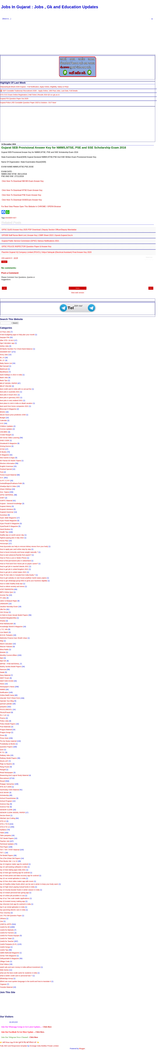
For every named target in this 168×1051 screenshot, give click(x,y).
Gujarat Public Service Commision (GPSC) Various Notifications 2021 (30, 241)
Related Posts (149, 257)
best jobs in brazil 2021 (8, 395)
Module (2, 652)
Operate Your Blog (7, 701)
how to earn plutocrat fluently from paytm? (15, 555)
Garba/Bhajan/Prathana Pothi (11, 483)
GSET (2, 498)
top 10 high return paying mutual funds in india (17, 887)
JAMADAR (4, 604)
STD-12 (3, 821)
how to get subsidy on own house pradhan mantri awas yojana (23, 578)
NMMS (2, 689)
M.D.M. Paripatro (6, 635)
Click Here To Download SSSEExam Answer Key (22, 200)
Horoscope (4, 543)
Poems (2, 718)
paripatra (3, 707)
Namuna (3, 669)
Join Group (4, 612)
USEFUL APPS (5, 924)
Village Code (4, 961)
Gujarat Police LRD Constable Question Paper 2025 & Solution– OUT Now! (28, 103)
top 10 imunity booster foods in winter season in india (19, 890)
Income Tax (4, 595)
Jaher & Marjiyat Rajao (8, 601)
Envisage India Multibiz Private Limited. (44, 1046)
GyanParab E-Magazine (9, 526)
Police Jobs (4, 721)
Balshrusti (3, 369)
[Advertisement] (78, 37)
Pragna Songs (5, 732)
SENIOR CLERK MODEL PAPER (12, 812)
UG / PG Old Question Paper (11, 915)
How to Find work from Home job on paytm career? (19, 564)
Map (1, 641)
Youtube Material (6, 987)
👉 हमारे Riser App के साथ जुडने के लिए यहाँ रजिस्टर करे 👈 (19, 1042)
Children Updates (6, 426)
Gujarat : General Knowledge (11, 503)
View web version (77, 293)
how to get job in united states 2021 (13, 572)
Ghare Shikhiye (5, 489)
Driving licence (5, 446)
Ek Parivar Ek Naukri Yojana (10, 461)
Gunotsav (3, 515)
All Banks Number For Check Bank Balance (16, 349)
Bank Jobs (4, 377)
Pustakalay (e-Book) (7, 744)
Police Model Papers (7, 724)
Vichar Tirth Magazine (8, 956)
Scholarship (4, 795)
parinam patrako (6, 704)
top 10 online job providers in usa (12, 895)
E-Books (3, 452)
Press (2, 735)
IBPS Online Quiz (6, 592)
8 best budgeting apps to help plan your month (17, 335)
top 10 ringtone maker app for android (14, 864)
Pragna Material (6, 730)
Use (1, 921)
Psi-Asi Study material (8, 741)
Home (77, 288)
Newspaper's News (7, 687)
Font (1, 472)
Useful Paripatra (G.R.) (8, 944)
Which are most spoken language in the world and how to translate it (25, 981)
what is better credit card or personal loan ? (16, 976)
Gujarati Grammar (6, 512)
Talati (2, 833)
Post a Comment (10, 273)
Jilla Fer (3, 609)
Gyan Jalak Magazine (8, 518)
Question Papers (6, 747)
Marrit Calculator (6, 644)
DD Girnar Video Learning (9, 438)
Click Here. (39, 1032)
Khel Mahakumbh (6, 624)
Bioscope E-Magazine (8, 409)
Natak (2, 672)
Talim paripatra (5, 835)
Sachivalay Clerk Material (9, 790)
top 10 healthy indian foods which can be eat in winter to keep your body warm (29, 884)
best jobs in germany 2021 (10, 397)
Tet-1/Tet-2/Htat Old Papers (10, 858)
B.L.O (2, 357)
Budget (2, 418)
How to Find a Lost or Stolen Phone (13, 558)
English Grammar (6, 466)
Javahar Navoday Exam (9, 606)
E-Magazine (4, 455)
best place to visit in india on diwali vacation (16, 403)
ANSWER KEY (10, 218)
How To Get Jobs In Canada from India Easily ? (17, 575)
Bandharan (4, 372)
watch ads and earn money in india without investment (20, 967)
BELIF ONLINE (5, 386)
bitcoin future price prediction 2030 (13, 415)
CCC (2, 423)
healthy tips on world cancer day (12, 535)
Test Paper (4, 847)
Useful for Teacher (7, 941)
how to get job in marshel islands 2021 (14, 566)
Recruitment (4, 778)
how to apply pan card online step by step (15, 549)
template (24, 1046)
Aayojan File (4, 337)
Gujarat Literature (6, 509)
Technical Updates (7, 844)
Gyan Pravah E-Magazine (9, 523)
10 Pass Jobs (5, 332)
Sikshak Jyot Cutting (7, 818)
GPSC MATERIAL (7, 495)
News (2, 684)
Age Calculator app (7, 343)
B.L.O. (2, 360)
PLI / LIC (3, 715)
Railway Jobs (5, 755)
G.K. (1, 478)
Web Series (4, 970)
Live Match (4, 632)
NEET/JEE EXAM (6, 681)
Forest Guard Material (8, 475)
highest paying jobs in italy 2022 (12, 538)
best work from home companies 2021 (14, 406)
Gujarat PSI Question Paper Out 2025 (14, 99)
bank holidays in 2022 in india (11, 375)
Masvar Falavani (6, 646)
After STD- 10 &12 (7, 340)
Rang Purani (4, 767)
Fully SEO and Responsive (10, 1046)
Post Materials (5, 727)
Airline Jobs (4, 346)
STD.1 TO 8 (4, 824)
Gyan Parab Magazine (8, 521)
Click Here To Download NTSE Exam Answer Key (22, 190)
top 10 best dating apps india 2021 (13, 870)
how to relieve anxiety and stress (12, 586)
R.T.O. (2, 752)
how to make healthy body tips (11, 584)
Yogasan (3, 984)
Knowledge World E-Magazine (11, 626)
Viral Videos (4, 964)
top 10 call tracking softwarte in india (13, 867)
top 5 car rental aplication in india (12, 907)
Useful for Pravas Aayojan (9, 935)
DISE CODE (4, 440)
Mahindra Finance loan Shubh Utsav (13, 638)
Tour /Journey (5, 913)
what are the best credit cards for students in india (18, 973)
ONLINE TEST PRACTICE (10, 698)
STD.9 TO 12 (5, 827)
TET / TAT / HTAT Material (9, 850)
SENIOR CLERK (6, 810)
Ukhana (3, 918)
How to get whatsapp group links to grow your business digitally (23, 581)
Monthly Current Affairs (8, 655)
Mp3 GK (3, 661)
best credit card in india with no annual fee (15, 389)
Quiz (2, 750)
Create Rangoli (5, 435)
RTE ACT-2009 (5, 787)
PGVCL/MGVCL (6, 709)
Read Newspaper (6, 772)
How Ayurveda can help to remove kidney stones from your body (24, 546)
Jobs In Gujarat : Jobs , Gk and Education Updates (49, 7)
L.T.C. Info (4, 629)
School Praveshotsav (8, 798)
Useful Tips (4, 950)
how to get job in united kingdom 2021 (14, 569)
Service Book (5, 815)
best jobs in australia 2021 (9, 392)
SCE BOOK (4, 792)
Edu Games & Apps (7, 458)
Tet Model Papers (6, 855)
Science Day (4, 804)
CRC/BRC (4, 432)
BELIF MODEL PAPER (8, 383)
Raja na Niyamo (6, 764)
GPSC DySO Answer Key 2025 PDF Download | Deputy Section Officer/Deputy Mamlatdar (39, 230)
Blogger (82, 1048)
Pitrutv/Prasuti (5, 712)
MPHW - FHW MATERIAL (9, 664)
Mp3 (1, 658)
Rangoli (3, 770)
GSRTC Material (6, 501)
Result (2, 781)
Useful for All (4, 927)
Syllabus (3, 830)
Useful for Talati (6, 938)
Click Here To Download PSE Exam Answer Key (21, 195)
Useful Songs (5, 947)
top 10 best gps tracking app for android (15, 873)
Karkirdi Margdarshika (8, 618)
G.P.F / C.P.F (5, 481)
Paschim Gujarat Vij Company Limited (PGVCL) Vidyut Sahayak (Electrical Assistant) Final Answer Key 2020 (46, 252)
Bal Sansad (4, 366)
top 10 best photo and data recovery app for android (19, 875)
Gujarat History (5, 506)
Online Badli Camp (7, 695)
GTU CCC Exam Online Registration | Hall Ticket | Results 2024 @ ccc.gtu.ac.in (30, 95)
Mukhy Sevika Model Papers (10, 666)
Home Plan (4, 541)
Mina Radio (4, 649)
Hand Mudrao (5, 529)
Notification (4, 692)
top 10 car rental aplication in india (12, 878)
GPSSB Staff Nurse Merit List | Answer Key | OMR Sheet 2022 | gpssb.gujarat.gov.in (37, 235)
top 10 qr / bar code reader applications (14, 898)
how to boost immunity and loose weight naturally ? (19, 552)
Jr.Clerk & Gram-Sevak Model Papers (14, 615)
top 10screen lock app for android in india (15, 904)
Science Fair (4, 807)
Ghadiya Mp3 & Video (8, 486)
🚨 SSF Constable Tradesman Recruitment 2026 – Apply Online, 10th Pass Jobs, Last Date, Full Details (39, 91)
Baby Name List (6, 363)
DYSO (2, 449)
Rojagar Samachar (7, 784)
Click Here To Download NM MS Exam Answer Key (23, 181)
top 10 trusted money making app (12, 901)
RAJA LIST (4, 761)
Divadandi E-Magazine (8, 443)
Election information (7, 463)
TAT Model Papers (7, 838)
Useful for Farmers (7, 933)
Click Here (47, 1027)
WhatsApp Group (6, 978)
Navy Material (5, 675)
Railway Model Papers (8, 758)
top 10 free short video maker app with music (16, 881)
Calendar (3, 420)
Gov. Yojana (4, 492)
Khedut (2, 621)
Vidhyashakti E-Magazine (9, 958)
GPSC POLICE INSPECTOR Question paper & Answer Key (26, 246)
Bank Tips (3, 380)
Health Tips (4, 532)
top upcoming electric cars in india (12, 910)
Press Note (4, 738)
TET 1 (2, 853)
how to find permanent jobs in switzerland (15, 561)
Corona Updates (6, 429)
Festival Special (6, 469)
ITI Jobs (3, 598)
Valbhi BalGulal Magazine (9, 953)
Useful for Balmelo (7, 930)
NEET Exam (4, 678)
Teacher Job (4, 841)
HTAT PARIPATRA (7, 589)
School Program (6, 801)
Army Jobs (4, 355)
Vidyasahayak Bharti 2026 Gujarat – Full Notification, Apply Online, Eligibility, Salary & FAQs (34, 87)
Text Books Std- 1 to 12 (8, 861)
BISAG (2, 412)
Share (4, 262)
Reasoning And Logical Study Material (14, 775)
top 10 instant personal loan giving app (14, 893)
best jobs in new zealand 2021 (11, 400)
